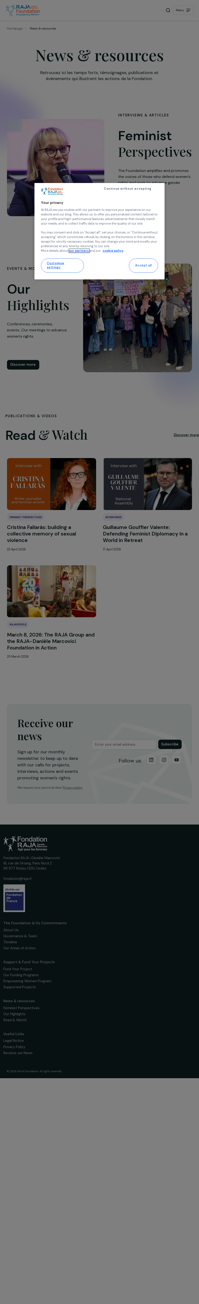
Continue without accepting (128, 189)
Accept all (143, 265)
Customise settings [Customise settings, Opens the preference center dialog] (56, 265)
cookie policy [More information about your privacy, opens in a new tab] (113, 251)
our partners (79, 251)
